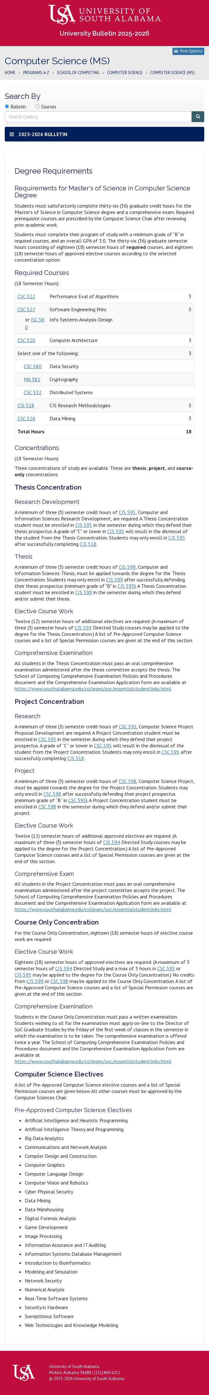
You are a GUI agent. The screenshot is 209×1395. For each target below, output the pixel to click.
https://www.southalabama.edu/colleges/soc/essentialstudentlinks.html (93, 688)
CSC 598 (128, 781)
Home (10, 73)
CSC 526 (26, 418)
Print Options (188, 51)
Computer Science (125, 73)
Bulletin (18, 107)
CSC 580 (33, 366)
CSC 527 (26, 309)
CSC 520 (26, 340)
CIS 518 (25, 405)
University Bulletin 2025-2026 (104, 33)
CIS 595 (127, 512)
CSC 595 (128, 726)
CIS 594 (83, 627)
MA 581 (32, 379)
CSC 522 (26, 296)
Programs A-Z (36, 73)
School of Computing (78, 73)
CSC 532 (33, 392)
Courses (48, 107)
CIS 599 (127, 567)
